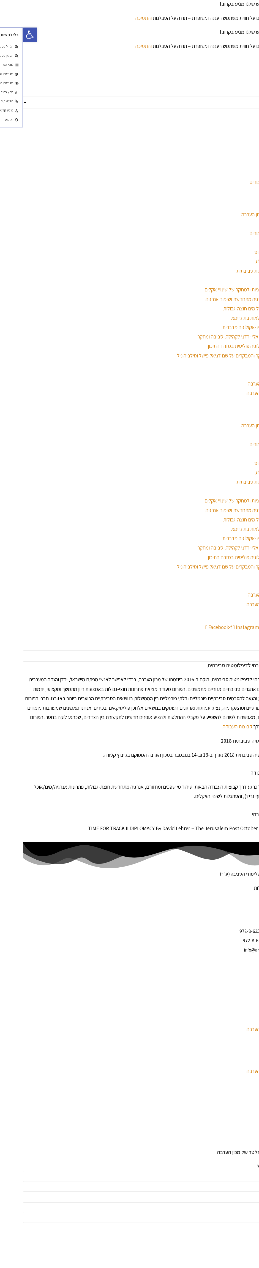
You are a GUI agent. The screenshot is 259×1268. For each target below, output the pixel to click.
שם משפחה (248, 1207)
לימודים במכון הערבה (239, 214)
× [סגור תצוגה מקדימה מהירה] (258, 1239)
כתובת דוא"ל (246, 1166)
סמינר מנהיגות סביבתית (236, 270)
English (251, 117)
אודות (253, 374)
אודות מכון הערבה (242, 383)
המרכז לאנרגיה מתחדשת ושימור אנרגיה (221, 299)
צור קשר (251, 402)
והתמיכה (121, 18)
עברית (253, 126)
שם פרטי (250, 1186)
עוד (255, 764)
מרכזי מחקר (247, 280)
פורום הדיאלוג (246, 261)
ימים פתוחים (247, 223)
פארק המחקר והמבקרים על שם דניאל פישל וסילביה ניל (206, 355)
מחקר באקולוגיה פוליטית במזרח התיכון (222, 346)
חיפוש (253, 646)
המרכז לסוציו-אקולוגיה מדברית (229, 327)
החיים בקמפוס (245, 252)
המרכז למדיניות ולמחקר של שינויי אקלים (220, 289)
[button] (129, 636)
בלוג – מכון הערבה (241, 393)
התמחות (251, 242)
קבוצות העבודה (214, 726)
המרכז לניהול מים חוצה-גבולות (229, 308)
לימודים (251, 205)
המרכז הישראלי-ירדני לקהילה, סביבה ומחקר (217, 336)
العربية (252, 136)
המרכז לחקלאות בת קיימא (233, 318)
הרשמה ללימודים (243, 233)
